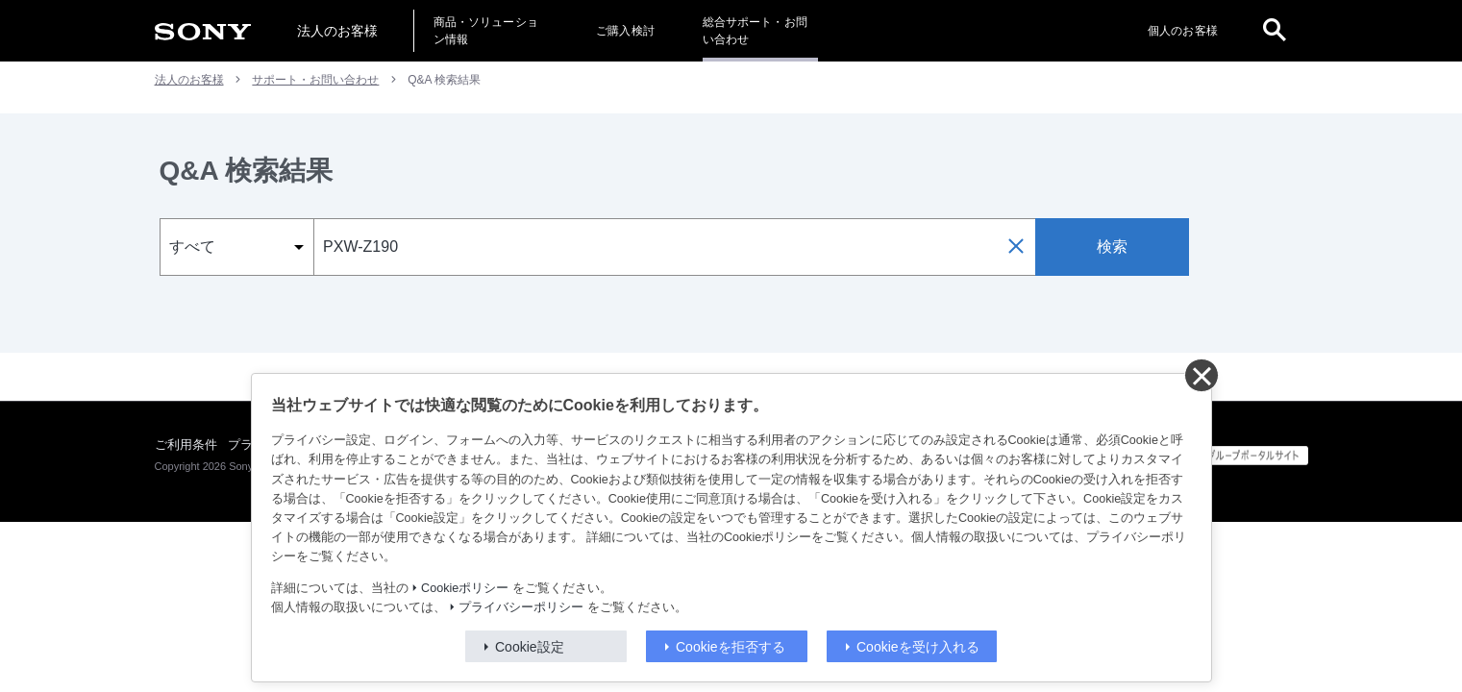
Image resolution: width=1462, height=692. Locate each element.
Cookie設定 (529, 647)
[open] (1274, 31)
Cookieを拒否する (730, 647)
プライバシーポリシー (520, 607)
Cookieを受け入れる (917, 647)
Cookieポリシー (464, 588)
